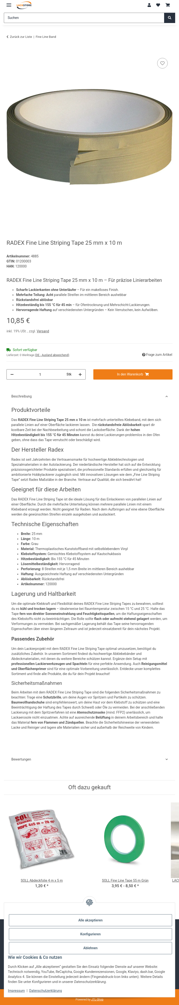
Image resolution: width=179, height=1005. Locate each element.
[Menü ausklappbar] (8, 3)
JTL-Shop (97, 999)
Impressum (16, 991)
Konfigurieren (90, 934)
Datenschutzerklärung (45, 991)
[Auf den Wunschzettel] (162, 63)
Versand (43, 331)
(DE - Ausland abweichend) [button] (52, 355)
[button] (149, 5)
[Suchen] (84, 18)
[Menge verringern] (12, 374)
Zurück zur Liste (21, 37)
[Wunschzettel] (158, 5)
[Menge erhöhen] (80, 374)
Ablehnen (90, 948)
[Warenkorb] (167, 5)
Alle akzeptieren (90, 920)
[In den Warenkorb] (10, 51)
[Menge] (40, 374)
